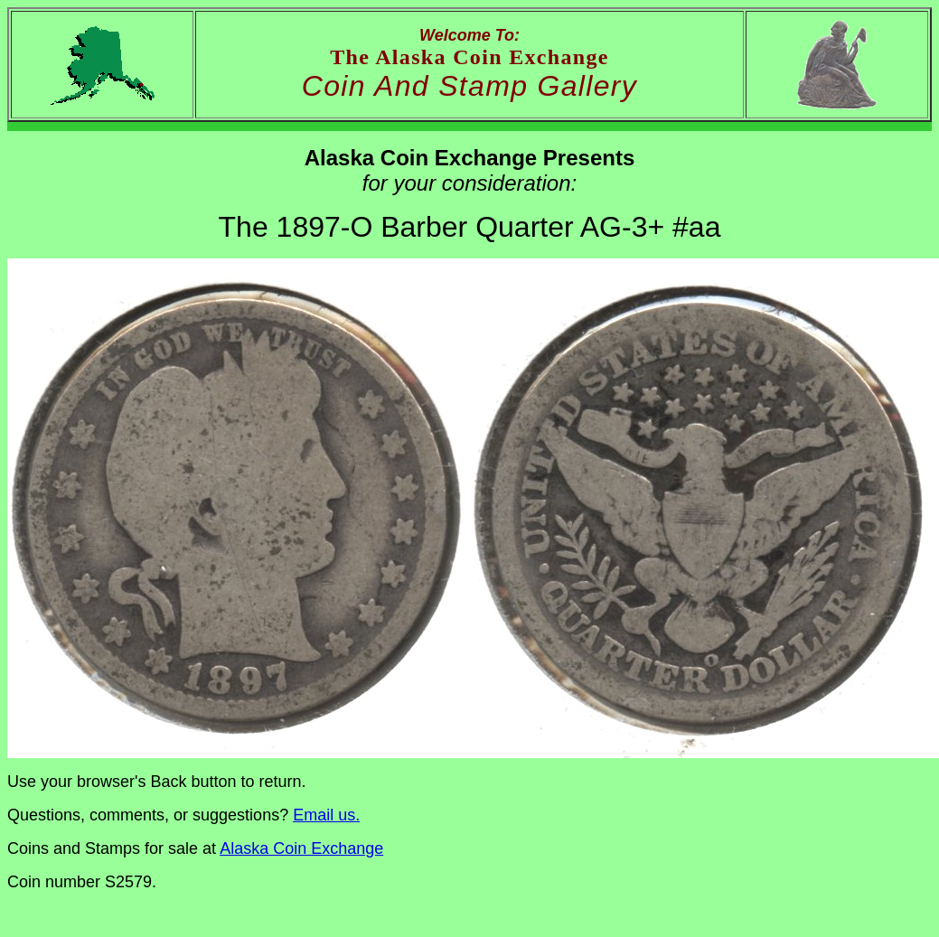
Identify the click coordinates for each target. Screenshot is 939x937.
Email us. (326, 815)
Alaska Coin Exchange (301, 848)
